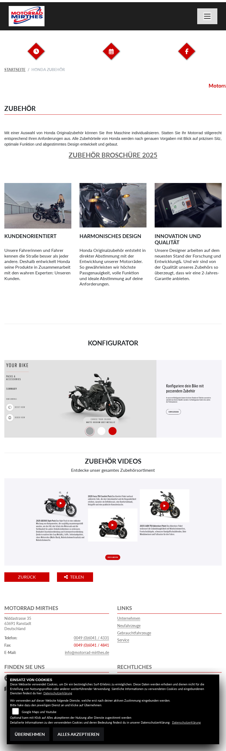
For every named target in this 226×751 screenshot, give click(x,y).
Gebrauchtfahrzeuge (134, 633)
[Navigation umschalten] (207, 16)
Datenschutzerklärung (57, 693)
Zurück (27, 576)
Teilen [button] (74, 576)
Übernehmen (30, 734)
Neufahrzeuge (129, 625)
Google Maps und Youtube (39, 712)
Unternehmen (128, 618)
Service (123, 640)
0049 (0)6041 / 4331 (91, 638)
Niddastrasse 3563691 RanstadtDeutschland (17, 623)
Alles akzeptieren (78, 734)
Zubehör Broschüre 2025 (113, 155)
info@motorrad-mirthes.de (87, 652)
